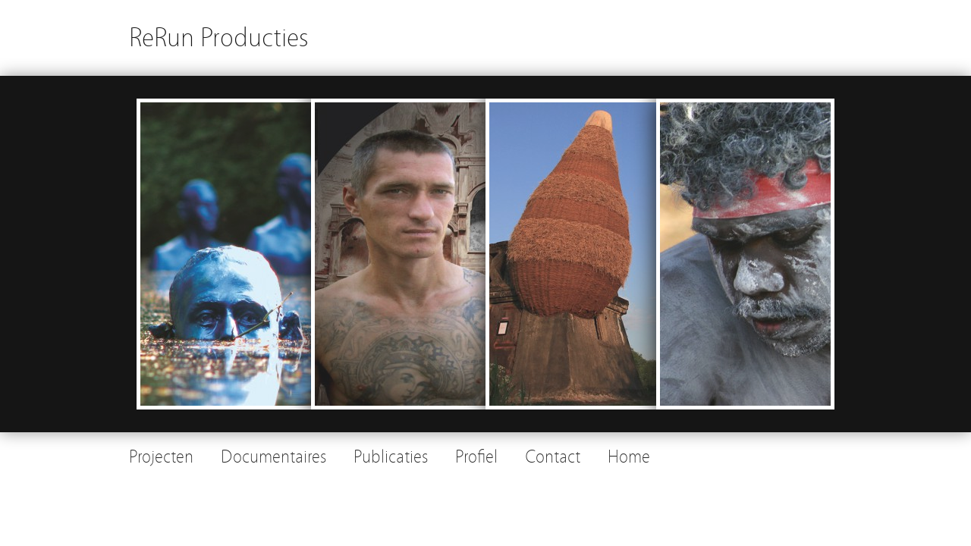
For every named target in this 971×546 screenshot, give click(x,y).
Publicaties (391, 457)
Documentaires (273, 457)
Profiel (476, 457)
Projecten (161, 457)
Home (629, 457)
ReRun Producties (219, 37)
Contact (552, 457)
